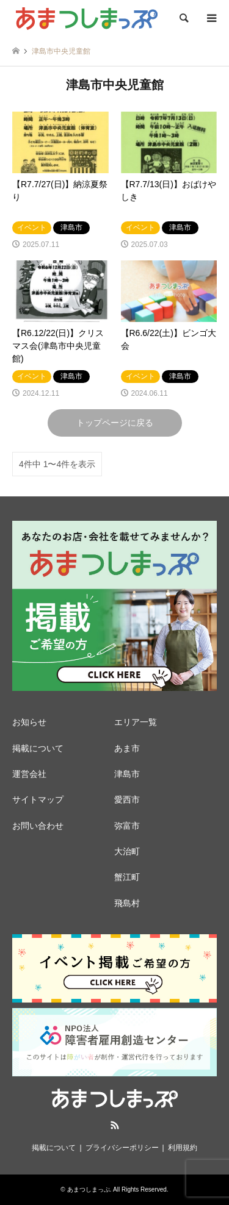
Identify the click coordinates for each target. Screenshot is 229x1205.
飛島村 (127, 903)
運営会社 (29, 774)
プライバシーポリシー (122, 1147)
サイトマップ (38, 799)
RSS (115, 1125)
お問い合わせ (38, 826)
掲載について (38, 748)
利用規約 (182, 1147)
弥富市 (127, 826)
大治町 (127, 851)
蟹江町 (127, 877)
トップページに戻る (114, 422)
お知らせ (29, 722)
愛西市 (127, 799)
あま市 (127, 748)
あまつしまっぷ (88, 1189)
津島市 (127, 774)
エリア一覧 (135, 722)
